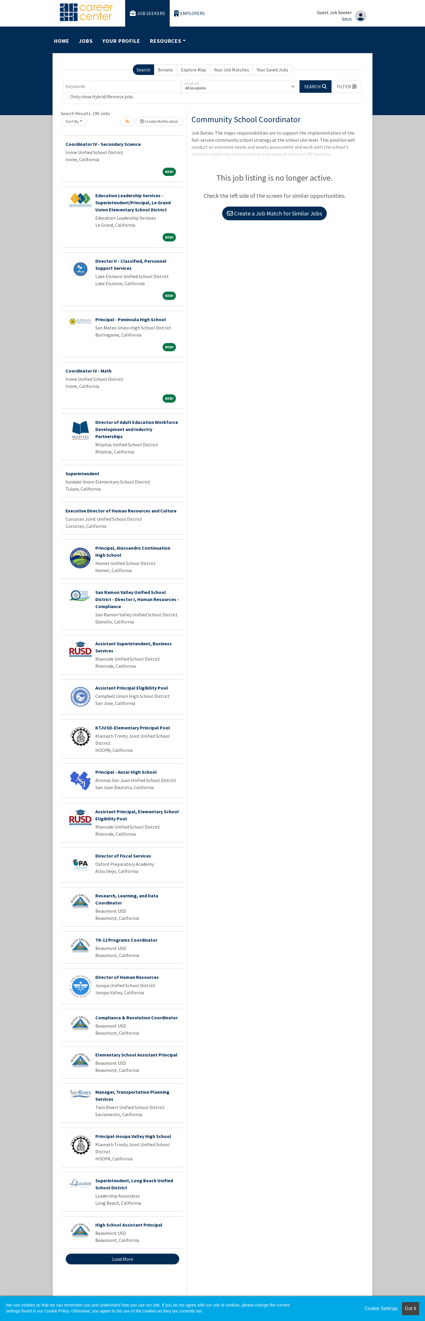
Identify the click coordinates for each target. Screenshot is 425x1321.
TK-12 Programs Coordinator (126, 940)
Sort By (72, 121)
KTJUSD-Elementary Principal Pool (132, 728)
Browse (165, 70)
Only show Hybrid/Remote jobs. (102, 96)
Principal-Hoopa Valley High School (133, 1136)
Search (143, 70)
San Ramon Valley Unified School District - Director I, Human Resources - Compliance (137, 599)
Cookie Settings (381, 1308)
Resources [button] (165, 40)
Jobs (86, 40)
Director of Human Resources (127, 977)
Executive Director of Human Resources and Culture (121, 511)
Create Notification (159, 121)
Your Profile (121, 40)
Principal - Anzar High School (126, 772)
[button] (347, 86)
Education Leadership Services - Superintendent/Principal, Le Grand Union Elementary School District (133, 202)
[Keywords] (122, 86)
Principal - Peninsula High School (130, 319)
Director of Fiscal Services (123, 856)
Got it (410, 1308)
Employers (189, 13)
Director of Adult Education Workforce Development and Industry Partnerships (136, 429)
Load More (122, 1259)
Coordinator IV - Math (89, 371)
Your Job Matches (231, 70)
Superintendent (82, 473)
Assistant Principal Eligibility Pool (131, 688)
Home (61, 40)
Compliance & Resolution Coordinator (136, 1017)
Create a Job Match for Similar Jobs (274, 213)
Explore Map (193, 70)
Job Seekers (147, 13)
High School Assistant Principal (128, 1225)
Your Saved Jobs (272, 70)
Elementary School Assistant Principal (136, 1055)
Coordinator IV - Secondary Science (103, 144)
